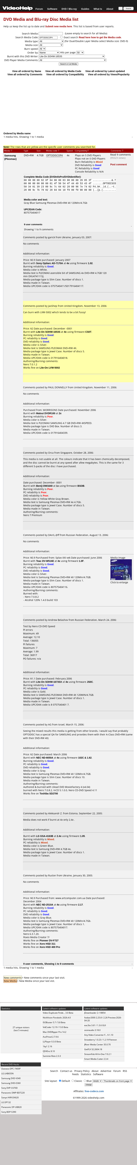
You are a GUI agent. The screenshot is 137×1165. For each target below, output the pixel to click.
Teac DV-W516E (45, 561)
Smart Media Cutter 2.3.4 (96, 1058)
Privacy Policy (82, 1071)
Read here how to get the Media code (100, 37)
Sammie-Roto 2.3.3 (52, 1056)
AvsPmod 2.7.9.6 (51, 1036)
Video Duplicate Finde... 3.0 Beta (58, 1012)
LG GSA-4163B (44, 836)
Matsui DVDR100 (45, 413)
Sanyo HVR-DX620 (10, 1097)
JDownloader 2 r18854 (94, 1012)
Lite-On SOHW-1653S (48, 331)
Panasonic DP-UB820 (11, 1107)
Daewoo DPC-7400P (11, 1068)
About (109, 8)
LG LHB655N (7, 1073)
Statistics (86, 1074)
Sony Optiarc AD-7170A (49, 263)
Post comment (118, 164)
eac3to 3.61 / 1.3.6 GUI (95, 1025)
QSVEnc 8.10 (49, 1051)
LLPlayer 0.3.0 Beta (52, 1041)
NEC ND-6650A (44, 757)
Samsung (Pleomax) (10, 157)
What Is (98, 8)
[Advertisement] (68, 104)
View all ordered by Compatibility (65, 74)
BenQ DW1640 (44, 485)
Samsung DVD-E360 (11, 1083)
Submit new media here (58, 26)
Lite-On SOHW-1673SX (49, 681)
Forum (39, 8)
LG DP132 (6, 1102)
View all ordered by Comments (24, 74)
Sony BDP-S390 (8, 1111)
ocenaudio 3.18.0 (92, 1030)
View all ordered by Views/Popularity (109, 74)
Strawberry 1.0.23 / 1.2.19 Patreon (100, 1039)
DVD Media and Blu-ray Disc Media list (40, 19)
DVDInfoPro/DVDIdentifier (65, 176)
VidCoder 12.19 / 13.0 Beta (55, 1027)
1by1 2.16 (47, 1046)
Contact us (66, 1071)
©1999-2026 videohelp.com (88, 1097)
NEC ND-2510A (44, 904)
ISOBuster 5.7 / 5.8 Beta (54, 1022)
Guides (85, 8)
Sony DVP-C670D (9, 1087)
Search (54, 1071)
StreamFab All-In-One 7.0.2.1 (97, 1054)
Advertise (106, 1071)
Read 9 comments (120, 154)
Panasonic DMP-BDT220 (13, 1092)
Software (52, 8)
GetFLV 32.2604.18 (93, 1049)
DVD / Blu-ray (69, 8)
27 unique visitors (21, 1027)
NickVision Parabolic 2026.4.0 (57, 1017)
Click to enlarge (121, 580)
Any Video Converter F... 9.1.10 (98, 1034)
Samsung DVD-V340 (11, 1078)
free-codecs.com (94, 1091)
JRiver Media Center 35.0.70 (97, 1044)
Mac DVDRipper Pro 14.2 (54, 1032)
